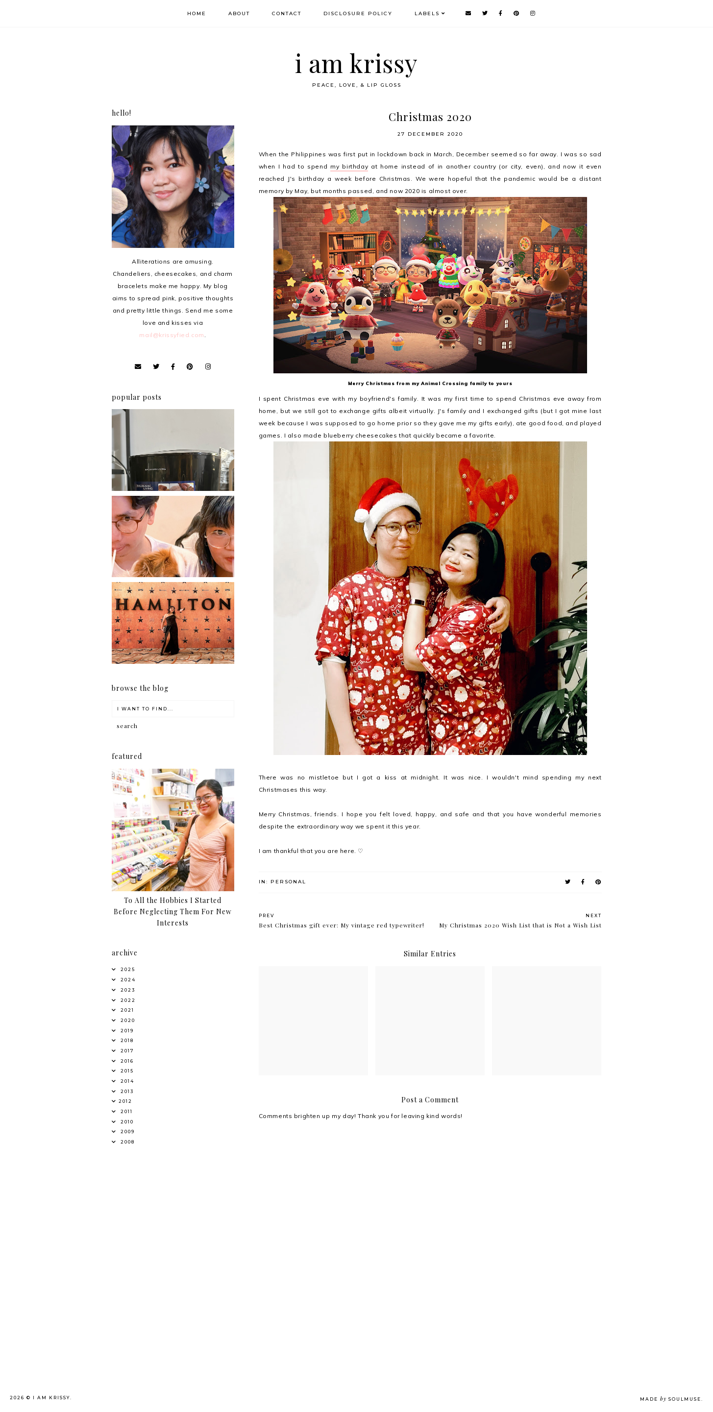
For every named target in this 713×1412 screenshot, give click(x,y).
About (239, 13)
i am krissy (356, 63)
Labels (427, 13)
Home (196, 13)
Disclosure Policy (358, 13)
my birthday (349, 166)
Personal (288, 881)
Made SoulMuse (670, 1399)
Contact (286, 13)
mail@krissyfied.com (171, 335)
